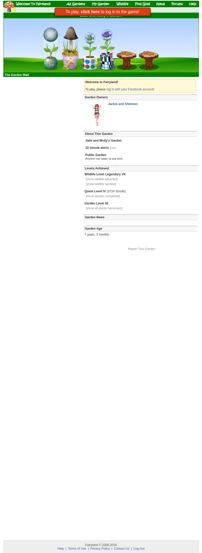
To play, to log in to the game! (102, 12)
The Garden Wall (17, 75)
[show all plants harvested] (104, 208)
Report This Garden (141, 249)
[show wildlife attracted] (102, 179)
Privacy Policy (100, 548)
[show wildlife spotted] (101, 184)
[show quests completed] (103, 196)
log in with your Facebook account (130, 89)
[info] (113, 147)
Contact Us (121, 548)
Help (61, 548)
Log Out (139, 548)
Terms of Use (77, 548)
